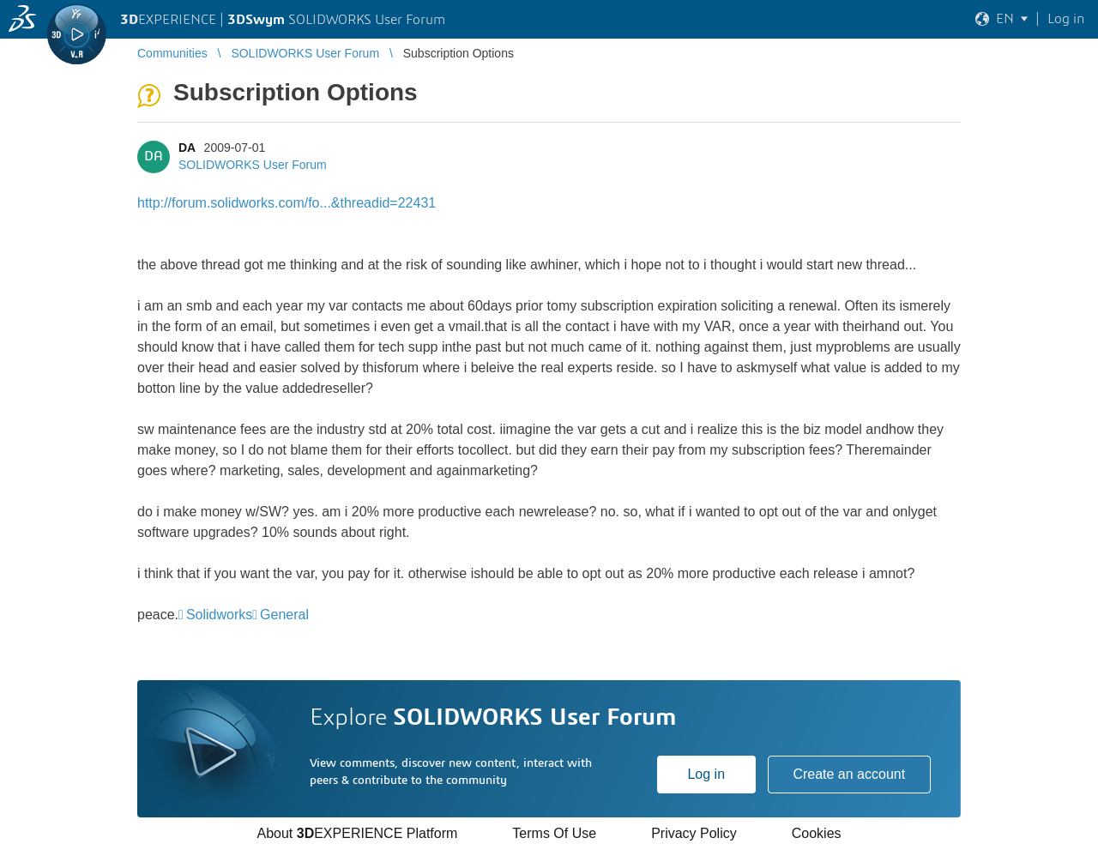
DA (187, 147)
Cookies (817, 833)
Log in (706, 774)
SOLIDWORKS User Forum (252, 165)
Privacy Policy (694, 833)
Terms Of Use (554, 833)
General (284, 614)
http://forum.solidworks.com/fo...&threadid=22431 (286, 203)
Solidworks (219, 614)
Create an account (849, 774)
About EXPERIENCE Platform (356, 833)
